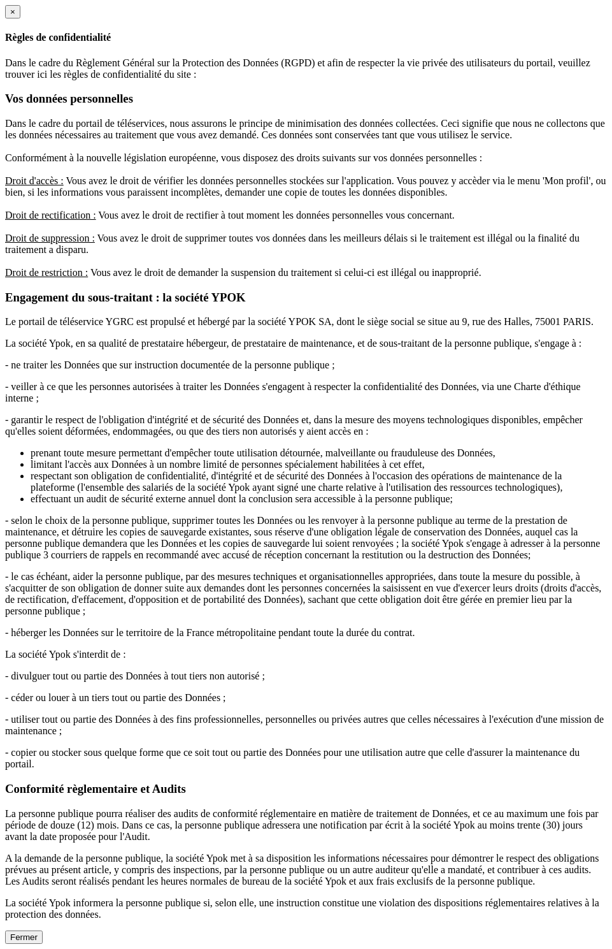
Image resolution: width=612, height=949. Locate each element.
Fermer (24, 937)
